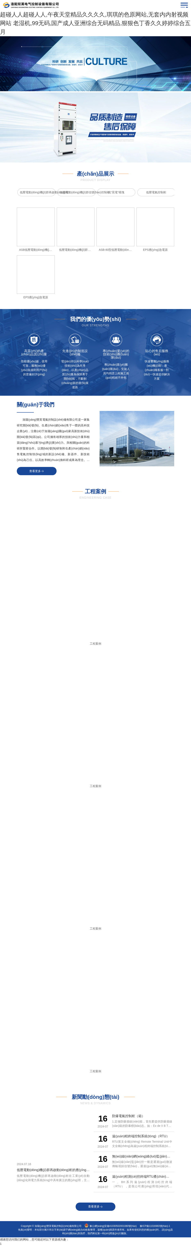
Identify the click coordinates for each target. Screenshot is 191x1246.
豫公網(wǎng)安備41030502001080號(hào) (113, 1226)
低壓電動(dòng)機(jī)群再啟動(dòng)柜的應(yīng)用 (54, 1170)
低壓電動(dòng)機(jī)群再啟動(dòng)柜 (37, 192)
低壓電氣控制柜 (156, 192)
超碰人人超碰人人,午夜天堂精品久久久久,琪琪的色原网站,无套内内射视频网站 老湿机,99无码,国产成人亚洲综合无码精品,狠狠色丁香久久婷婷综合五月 (95, 23)
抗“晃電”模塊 (116, 192)
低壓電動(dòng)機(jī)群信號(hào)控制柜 (77, 192)
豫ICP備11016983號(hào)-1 (155, 1226)
